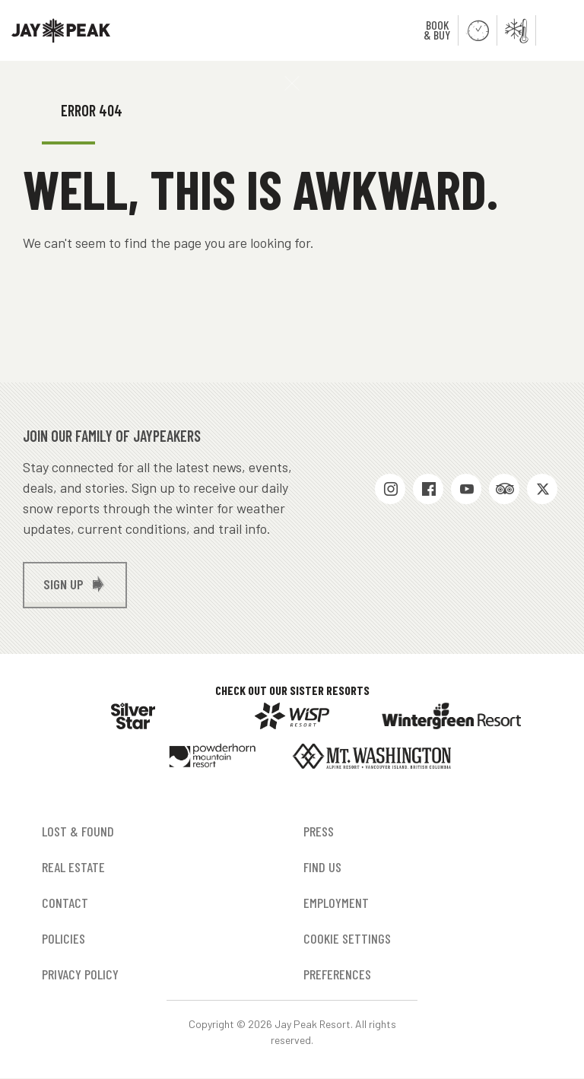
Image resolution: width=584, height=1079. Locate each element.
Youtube (466, 489)
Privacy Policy (80, 974)
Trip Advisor (504, 489)
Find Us (322, 866)
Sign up (63, 584)
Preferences (337, 974)
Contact (65, 902)
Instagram (390, 489)
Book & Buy (437, 29)
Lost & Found (78, 831)
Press (318, 831)
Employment (336, 902)
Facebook (428, 489)
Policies (63, 938)
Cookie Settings (347, 938)
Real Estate (73, 866)
